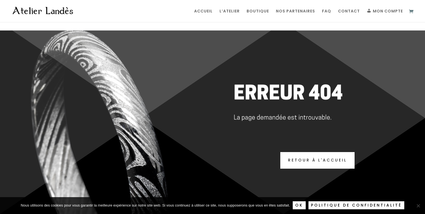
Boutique (258, 11)
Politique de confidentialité (356, 205)
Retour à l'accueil (317, 160)
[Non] (418, 205)
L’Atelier (230, 11)
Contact (349, 11)
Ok (299, 205)
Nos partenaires (295, 11)
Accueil (203, 11)
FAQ (326, 11)
